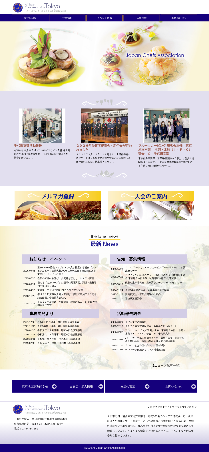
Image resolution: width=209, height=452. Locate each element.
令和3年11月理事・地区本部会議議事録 (58, 322)
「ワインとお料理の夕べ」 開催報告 (145, 345)
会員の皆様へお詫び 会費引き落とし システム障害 (65, 278)
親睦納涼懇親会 (133, 298)
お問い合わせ (189, 407)
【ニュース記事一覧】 (166, 365)
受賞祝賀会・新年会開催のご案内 (143, 294)
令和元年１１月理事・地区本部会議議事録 (59, 334)
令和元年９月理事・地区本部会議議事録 (58, 339)
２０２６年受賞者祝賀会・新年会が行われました (151, 326)
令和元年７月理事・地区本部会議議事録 (58, 343)
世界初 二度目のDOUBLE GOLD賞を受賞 (60, 290)
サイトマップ (172, 407)
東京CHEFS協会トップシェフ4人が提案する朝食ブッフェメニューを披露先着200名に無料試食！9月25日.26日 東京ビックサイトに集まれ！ (67, 270)
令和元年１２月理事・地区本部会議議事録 (59, 330)
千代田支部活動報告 (135, 322)
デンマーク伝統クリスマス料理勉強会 (146, 349)
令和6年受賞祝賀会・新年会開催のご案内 (147, 290)
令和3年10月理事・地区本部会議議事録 (58, 326)
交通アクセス (154, 407)
